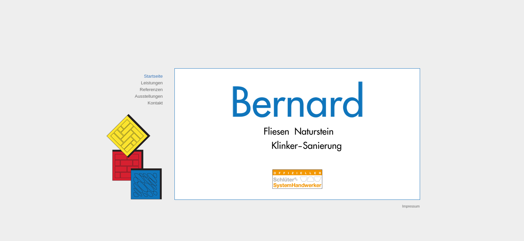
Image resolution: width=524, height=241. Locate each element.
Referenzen (151, 89)
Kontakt (155, 102)
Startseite (153, 76)
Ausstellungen (149, 96)
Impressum (411, 206)
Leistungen (152, 82)
